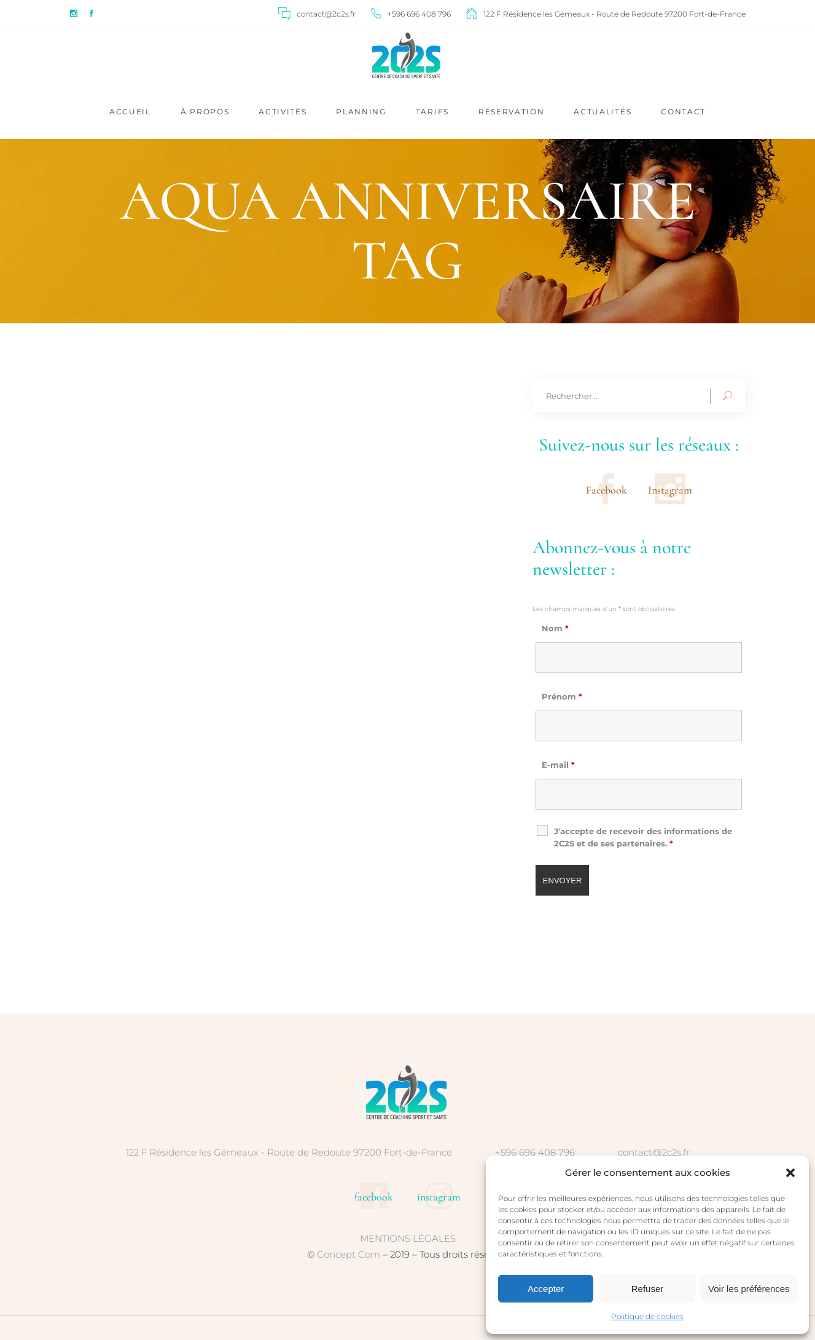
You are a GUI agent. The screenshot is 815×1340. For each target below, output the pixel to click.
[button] (790, 1173)
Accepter (546, 1288)
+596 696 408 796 (535, 1152)
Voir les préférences (749, 1288)
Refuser (647, 1288)
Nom (555, 628)
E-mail (558, 765)
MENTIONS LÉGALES (408, 1238)
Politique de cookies (647, 1316)
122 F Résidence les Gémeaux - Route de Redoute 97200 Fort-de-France (289, 1152)
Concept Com (348, 1254)
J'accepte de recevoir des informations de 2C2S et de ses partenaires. (643, 837)
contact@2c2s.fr (654, 1152)
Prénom (562, 696)
